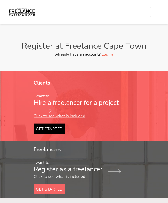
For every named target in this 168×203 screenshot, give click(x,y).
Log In (107, 54)
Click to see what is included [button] (59, 116)
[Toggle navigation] (157, 12)
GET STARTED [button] (49, 129)
